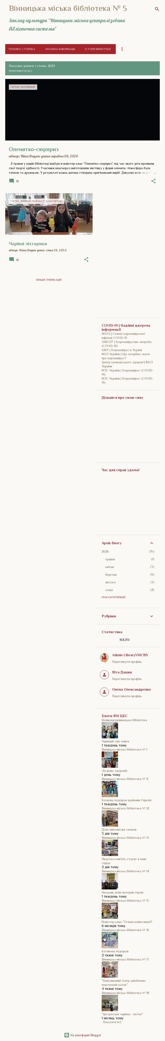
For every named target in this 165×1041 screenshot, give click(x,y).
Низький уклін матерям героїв (122, 892)
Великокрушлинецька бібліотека (124, 720)
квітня (109, 567)
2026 (105, 551)
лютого (110, 582)
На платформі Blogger (82, 1035)
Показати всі (112, 1022)
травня (110, 559)
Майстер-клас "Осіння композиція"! (127, 922)
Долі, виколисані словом (119, 829)
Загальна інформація (60, 49)
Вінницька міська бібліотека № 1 (124, 749)
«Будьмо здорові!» (115, 770)
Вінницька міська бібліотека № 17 (125, 959)
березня (111, 574)
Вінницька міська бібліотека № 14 (125, 871)
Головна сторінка (22, 49)
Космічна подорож (115, 951)
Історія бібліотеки (98, 49)
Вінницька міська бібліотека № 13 (125, 837)
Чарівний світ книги (115, 741)
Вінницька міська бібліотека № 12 (125, 808)
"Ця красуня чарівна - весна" (122, 1014)
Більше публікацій (49, 279)
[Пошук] (157, 9)
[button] (153, 181)
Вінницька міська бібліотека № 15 (125, 900)
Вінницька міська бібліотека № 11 (125, 779)
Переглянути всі (20, 71)
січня (109, 590)
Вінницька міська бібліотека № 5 (68, 8)
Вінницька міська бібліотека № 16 (125, 930)
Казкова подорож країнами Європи (126, 800)
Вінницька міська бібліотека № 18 (125, 993)
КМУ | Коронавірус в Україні (122, 350)
